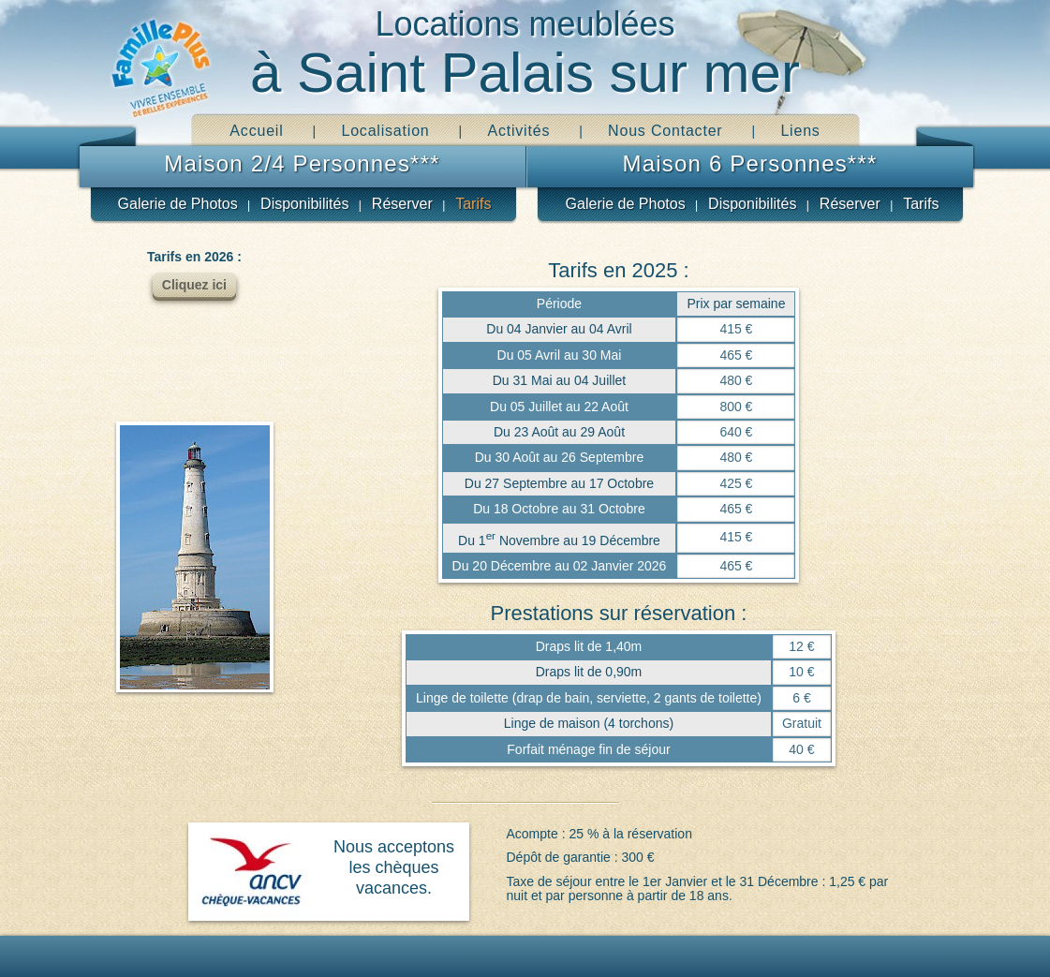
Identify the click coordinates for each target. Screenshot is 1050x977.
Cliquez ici (194, 284)
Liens (800, 131)
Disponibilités (304, 204)
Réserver (402, 204)
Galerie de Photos (178, 204)
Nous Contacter (665, 131)
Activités (518, 131)
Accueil (256, 131)
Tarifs (473, 204)
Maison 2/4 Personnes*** (301, 163)
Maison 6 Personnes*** (749, 163)
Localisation (385, 131)
